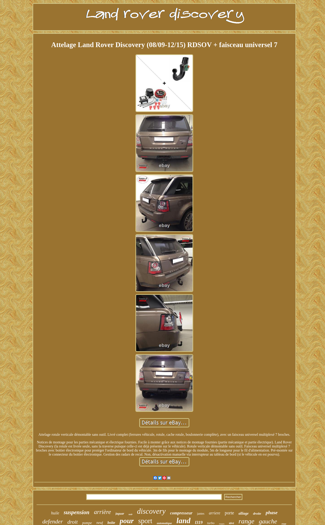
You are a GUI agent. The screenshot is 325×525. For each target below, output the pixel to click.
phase (272, 512)
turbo (211, 523)
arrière (102, 512)
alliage (243, 513)
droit (72, 522)
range (246, 521)
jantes (200, 513)
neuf (99, 522)
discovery (151, 511)
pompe (87, 523)
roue (284, 523)
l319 (199, 522)
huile (55, 513)
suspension (76, 512)
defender (52, 521)
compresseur (181, 513)
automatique (164, 523)
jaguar (120, 513)
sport (145, 521)
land (183, 520)
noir (130, 514)
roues (221, 523)
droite (257, 513)
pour (127, 521)
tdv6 (231, 523)
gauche (268, 521)
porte (229, 512)
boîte (111, 522)
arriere (214, 513)
